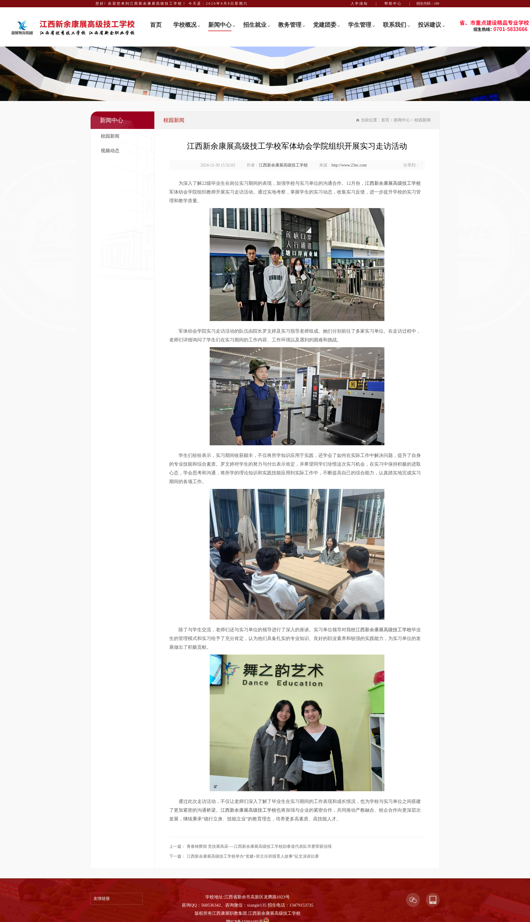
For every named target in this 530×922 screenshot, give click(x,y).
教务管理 (289, 25)
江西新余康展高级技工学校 (283, 165)
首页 (156, 25)
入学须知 (359, 3)
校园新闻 (110, 136)
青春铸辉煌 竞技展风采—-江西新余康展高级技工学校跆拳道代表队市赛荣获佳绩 (259, 846)
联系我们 (394, 25)
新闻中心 (220, 25)
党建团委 (324, 25)
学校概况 (185, 25)
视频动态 (110, 150)
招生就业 (254, 25)
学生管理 (359, 25)
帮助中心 (393, 3)
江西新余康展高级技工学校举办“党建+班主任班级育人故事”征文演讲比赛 (253, 856)
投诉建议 (429, 25)
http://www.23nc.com (349, 165)
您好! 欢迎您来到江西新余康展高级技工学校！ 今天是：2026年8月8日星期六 (172, 3)
